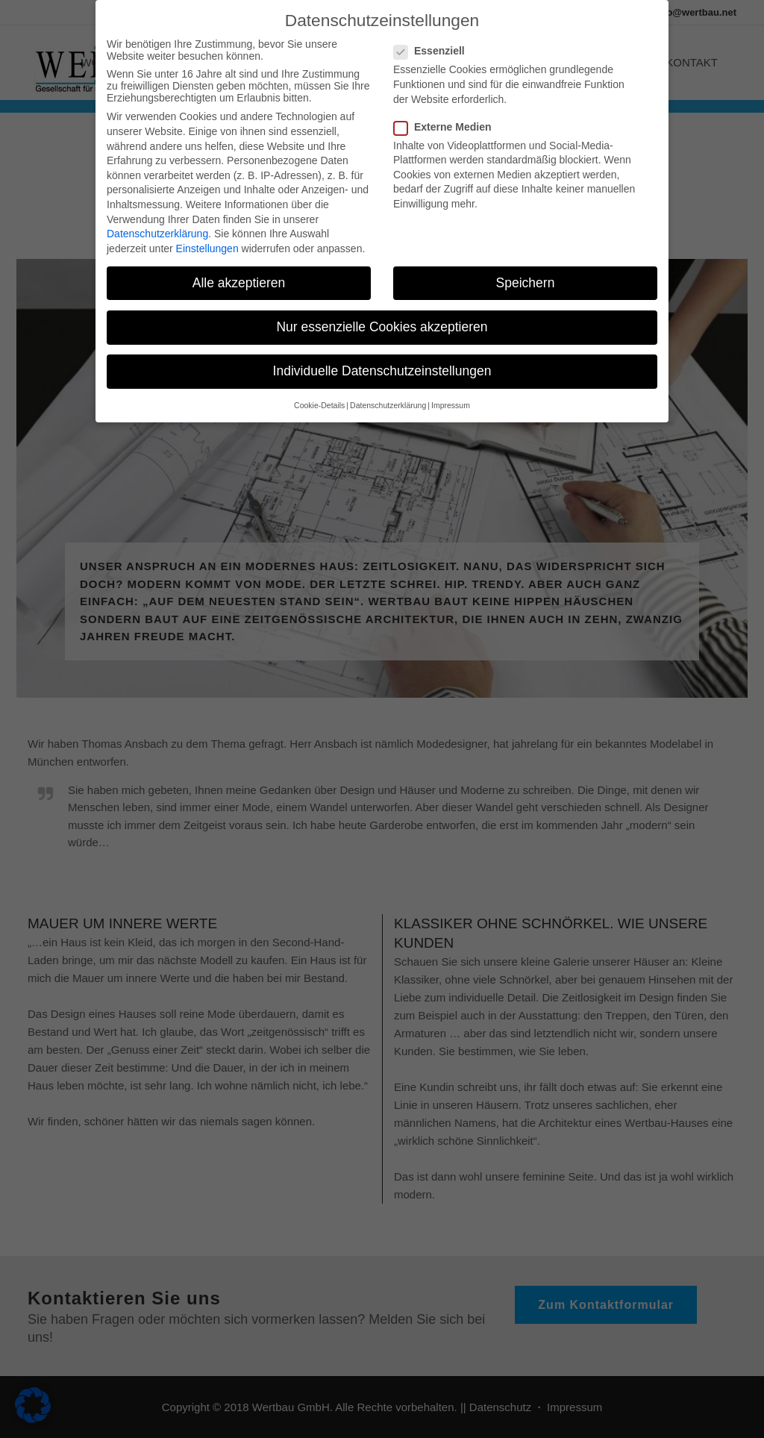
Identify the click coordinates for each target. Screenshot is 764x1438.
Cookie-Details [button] (319, 397)
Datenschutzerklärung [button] (388, 397)
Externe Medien (448, 118)
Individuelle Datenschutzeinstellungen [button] (382, 362)
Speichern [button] (525, 273)
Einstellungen (207, 240)
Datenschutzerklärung (157, 225)
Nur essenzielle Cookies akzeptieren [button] (381, 317)
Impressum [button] (450, 397)
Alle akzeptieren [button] (239, 273)
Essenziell (435, 43)
